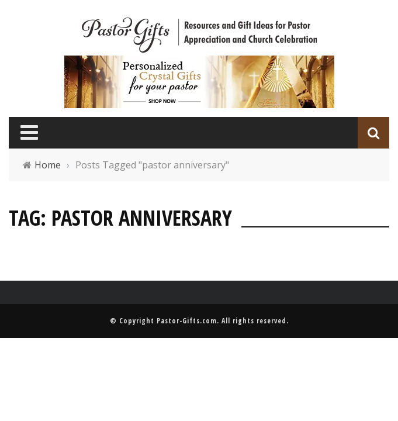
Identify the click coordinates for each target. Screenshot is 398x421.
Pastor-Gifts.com (187, 321)
